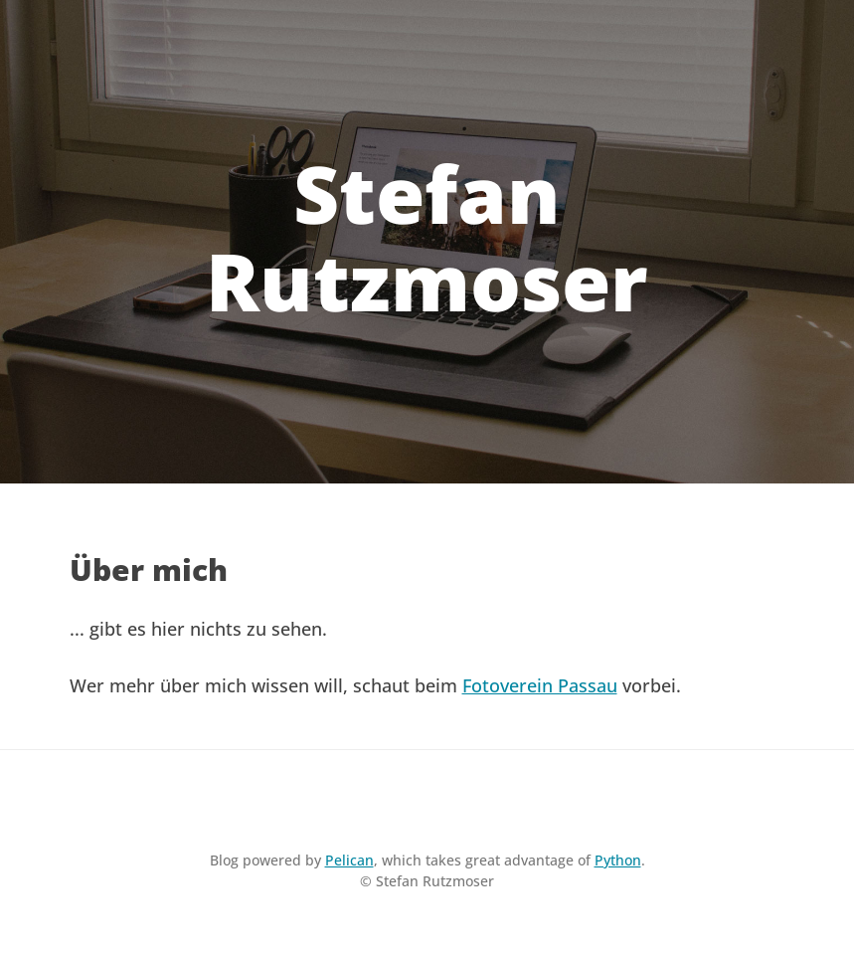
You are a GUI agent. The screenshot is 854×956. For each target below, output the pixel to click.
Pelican (349, 860)
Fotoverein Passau (539, 685)
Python (618, 860)
